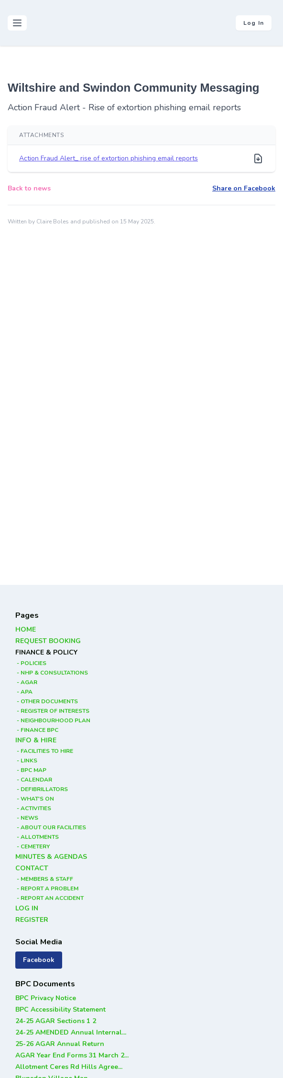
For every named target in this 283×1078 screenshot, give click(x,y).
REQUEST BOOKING (48, 640)
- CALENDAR (33, 779)
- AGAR (26, 682)
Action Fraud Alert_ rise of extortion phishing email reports (108, 158)
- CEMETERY (32, 846)
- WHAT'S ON (34, 799)
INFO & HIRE (35, 740)
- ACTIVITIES (33, 808)
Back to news (29, 188)
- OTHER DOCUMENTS (46, 701)
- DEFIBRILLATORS (41, 789)
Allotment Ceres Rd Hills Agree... (68, 1066)
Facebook (38, 959)
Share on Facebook (243, 188)
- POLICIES (30, 663)
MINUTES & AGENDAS (51, 856)
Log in (253, 23)
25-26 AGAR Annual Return (59, 1043)
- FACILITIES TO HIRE (44, 751)
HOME (25, 629)
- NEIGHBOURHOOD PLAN (52, 720)
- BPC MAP (30, 770)
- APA (24, 692)
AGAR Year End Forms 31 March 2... (72, 1055)
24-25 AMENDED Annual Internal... (70, 1032)
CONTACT (31, 868)
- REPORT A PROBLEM (46, 888)
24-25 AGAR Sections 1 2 (55, 1020)
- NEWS (26, 818)
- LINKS (26, 760)
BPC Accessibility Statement (60, 1009)
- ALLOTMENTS (37, 837)
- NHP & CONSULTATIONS (51, 672)
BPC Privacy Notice (45, 998)
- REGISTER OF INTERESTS (52, 711)
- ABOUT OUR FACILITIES (50, 827)
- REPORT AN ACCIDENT (49, 898)
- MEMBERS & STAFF (44, 879)
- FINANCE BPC (36, 730)
